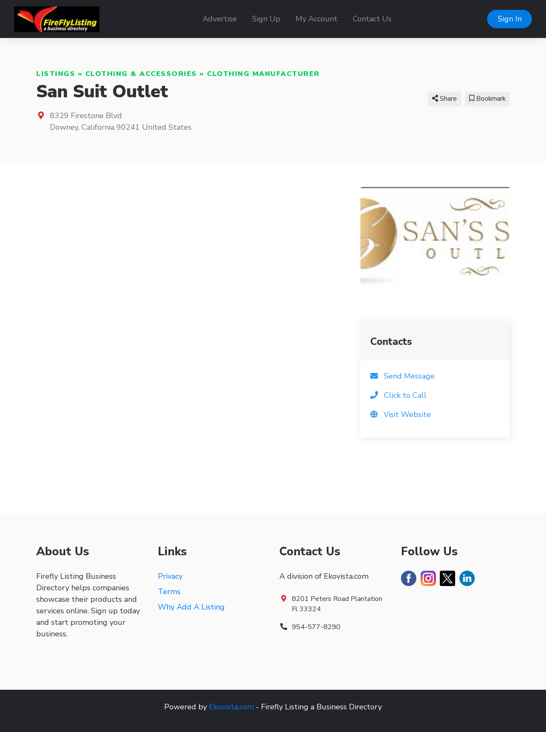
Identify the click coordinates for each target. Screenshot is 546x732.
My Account (316, 19)
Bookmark (487, 98)
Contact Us (372, 19)
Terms (169, 591)
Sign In (510, 19)
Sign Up (266, 19)
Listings (55, 74)
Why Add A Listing (191, 607)
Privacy (170, 576)
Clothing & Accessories (141, 74)
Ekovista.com (231, 707)
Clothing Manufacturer (263, 74)
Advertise (220, 19)
